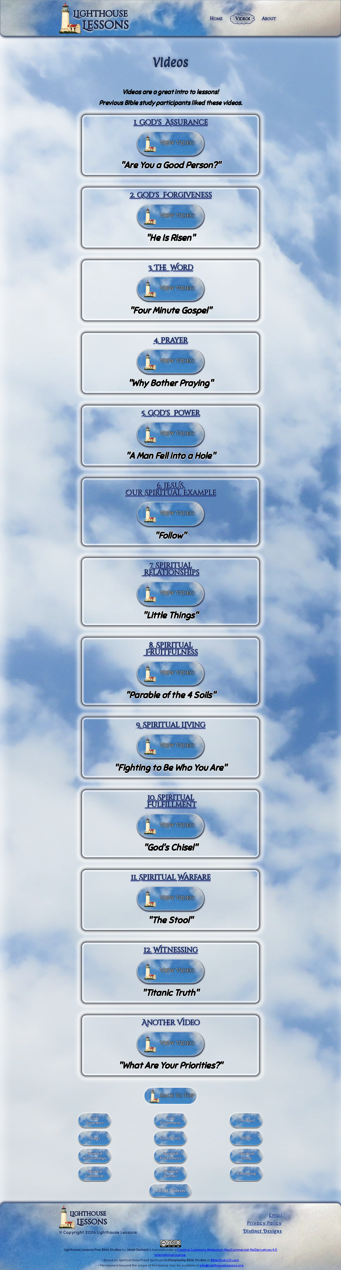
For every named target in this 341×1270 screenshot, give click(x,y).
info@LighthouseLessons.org (221, 1265)
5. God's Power (170, 413)
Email (275, 1215)
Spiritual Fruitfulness (170, 1155)
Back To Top (177, 1095)
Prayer (94, 1138)
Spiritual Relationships (95, 1155)
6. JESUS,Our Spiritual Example (170, 489)
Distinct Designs (262, 1231)
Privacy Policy (264, 1223)
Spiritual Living (246, 1155)
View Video (177, 143)
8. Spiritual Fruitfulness (171, 649)
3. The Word (170, 268)
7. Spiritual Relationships (170, 569)
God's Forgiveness (170, 1120)
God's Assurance (95, 1120)
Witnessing (246, 1173)
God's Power (170, 1138)
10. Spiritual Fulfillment (170, 801)
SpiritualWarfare (170, 1173)
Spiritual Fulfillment (94, 1173)
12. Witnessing (171, 950)
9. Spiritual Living (170, 725)
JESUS (246, 1138)
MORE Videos (170, 1190)
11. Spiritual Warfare (171, 877)
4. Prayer (170, 340)
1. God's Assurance (171, 122)
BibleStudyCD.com (225, 1260)
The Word (246, 1120)
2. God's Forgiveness (171, 195)
